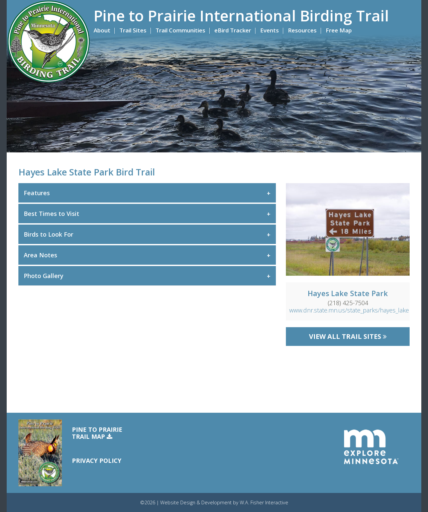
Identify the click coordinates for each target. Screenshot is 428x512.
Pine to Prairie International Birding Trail (241, 16)
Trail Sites (132, 30)
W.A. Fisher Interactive (264, 502)
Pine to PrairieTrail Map (97, 433)
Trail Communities (180, 30)
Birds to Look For (48, 234)
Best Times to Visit (51, 214)
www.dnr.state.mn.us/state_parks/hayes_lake (349, 310)
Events (269, 30)
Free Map (339, 30)
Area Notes (40, 255)
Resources (302, 30)
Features (37, 193)
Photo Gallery (44, 276)
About (102, 30)
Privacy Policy (96, 461)
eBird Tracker (232, 30)
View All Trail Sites (348, 336)
